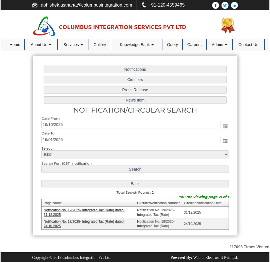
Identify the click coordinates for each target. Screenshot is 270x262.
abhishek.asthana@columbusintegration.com (86, 5)
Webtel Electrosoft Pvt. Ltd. (215, 257)
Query (172, 44)
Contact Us (248, 44)
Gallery (99, 44)
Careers (194, 44)
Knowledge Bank (137, 44)
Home (14, 44)
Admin (219, 44)
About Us (41, 44)
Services (73, 44)
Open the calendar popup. (223, 126)
